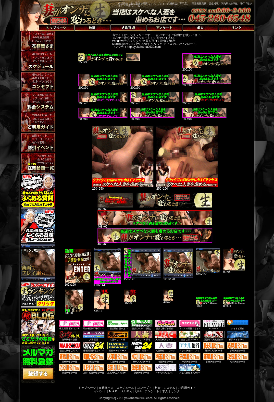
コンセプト (144, 388)
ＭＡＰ (113, 391)
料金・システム (165, 388)
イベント (100, 391)
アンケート (152, 391)
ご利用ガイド (187, 388)
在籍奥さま (106, 388)
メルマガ (126, 391)
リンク (175, 391)
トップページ (87, 388)
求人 (165, 391)
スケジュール (125, 388)
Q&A (138, 391)
